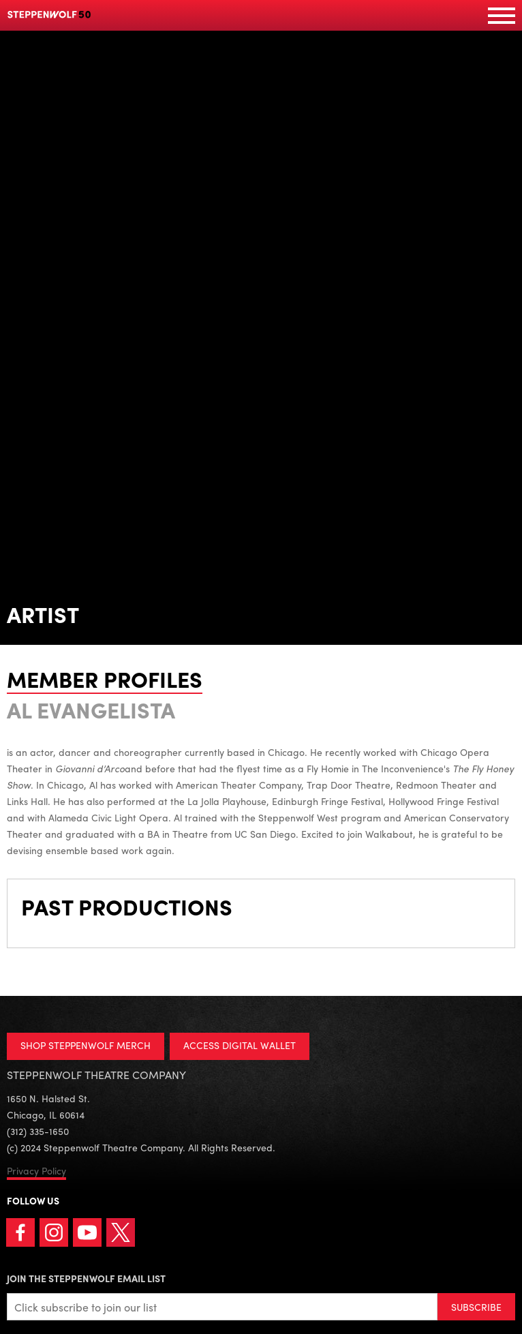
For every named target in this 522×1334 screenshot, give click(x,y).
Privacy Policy (36, 1170)
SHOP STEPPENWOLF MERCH (85, 1045)
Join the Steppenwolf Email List (86, 1278)
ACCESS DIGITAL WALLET (239, 1045)
